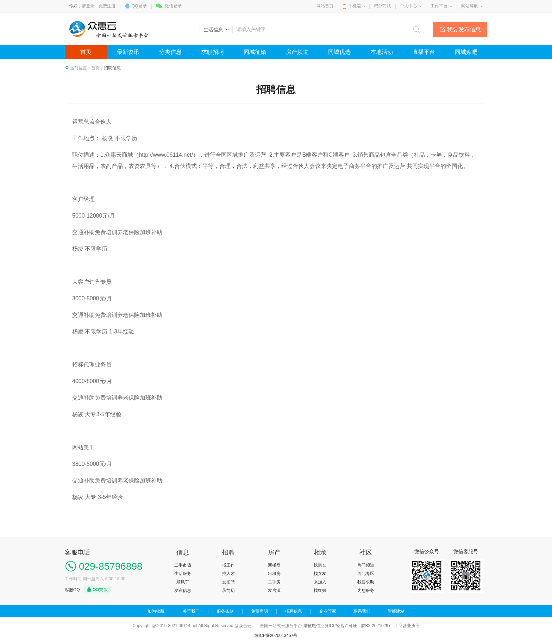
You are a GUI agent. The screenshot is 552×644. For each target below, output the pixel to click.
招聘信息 (293, 611)
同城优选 (339, 52)
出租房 (274, 573)
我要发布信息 (464, 29)
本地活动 (381, 52)
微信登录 (173, 6)
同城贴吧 (466, 52)
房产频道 (297, 52)
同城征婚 (255, 52)
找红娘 (320, 590)
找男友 (320, 565)
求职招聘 (212, 52)
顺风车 (182, 582)
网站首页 (324, 6)
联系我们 (361, 611)
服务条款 (225, 611)
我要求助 (365, 582)
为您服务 (365, 590)
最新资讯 (128, 52)
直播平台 (424, 52)
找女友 (320, 573)
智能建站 (396, 611)
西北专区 (365, 573)
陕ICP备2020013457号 (276, 635)
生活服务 (182, 573)
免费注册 (107, 6)
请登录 (88, 6)
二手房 (274, 582)
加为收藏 (156, 611)
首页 (86, 52)
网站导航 (469, 6)
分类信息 (170, 52)
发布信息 (182, 590)
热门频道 (365, 565)
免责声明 (259, 611)
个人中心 (408, 6)
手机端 (354, 6)
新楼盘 (274, 565)
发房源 (274, 590)
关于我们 (191, 611)
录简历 (228, 590)
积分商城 (382, 6)
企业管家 (327, 611)
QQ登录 (139, 6)
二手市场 (182, 565)
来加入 (320, 582)
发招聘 (228, 582)
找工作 (228, 565)
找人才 (228, 573)
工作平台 (439, 6)
